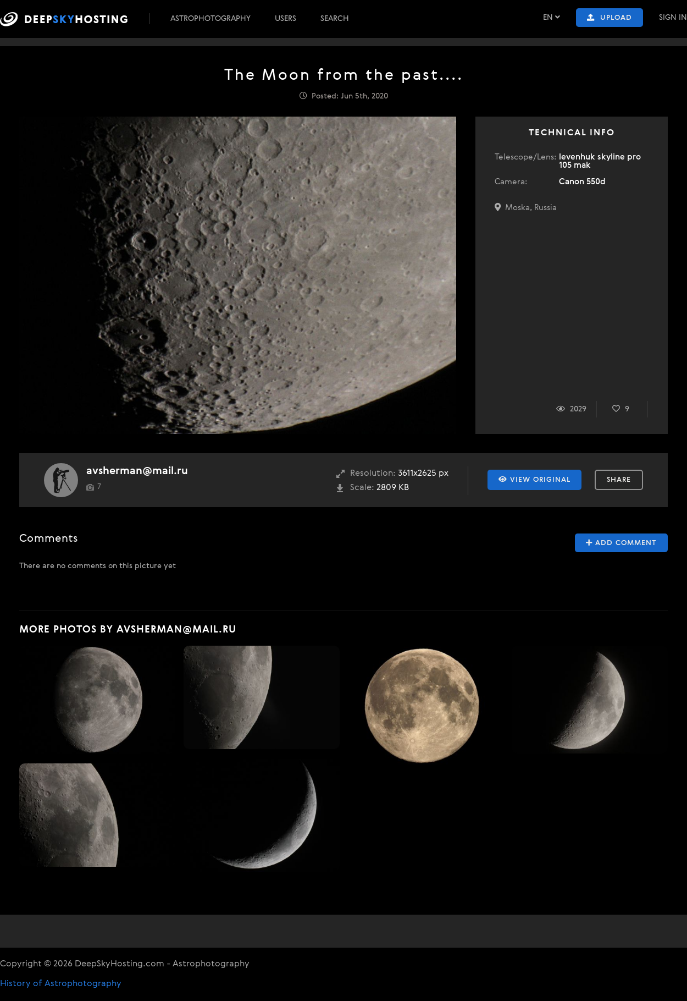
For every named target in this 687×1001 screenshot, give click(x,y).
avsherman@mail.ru (137, 471)
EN (551, 17)
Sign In (673, 17)
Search (334, 19)
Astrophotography (210, 19)
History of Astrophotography (60, 984)
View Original (534, 479)
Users (285, 19)
